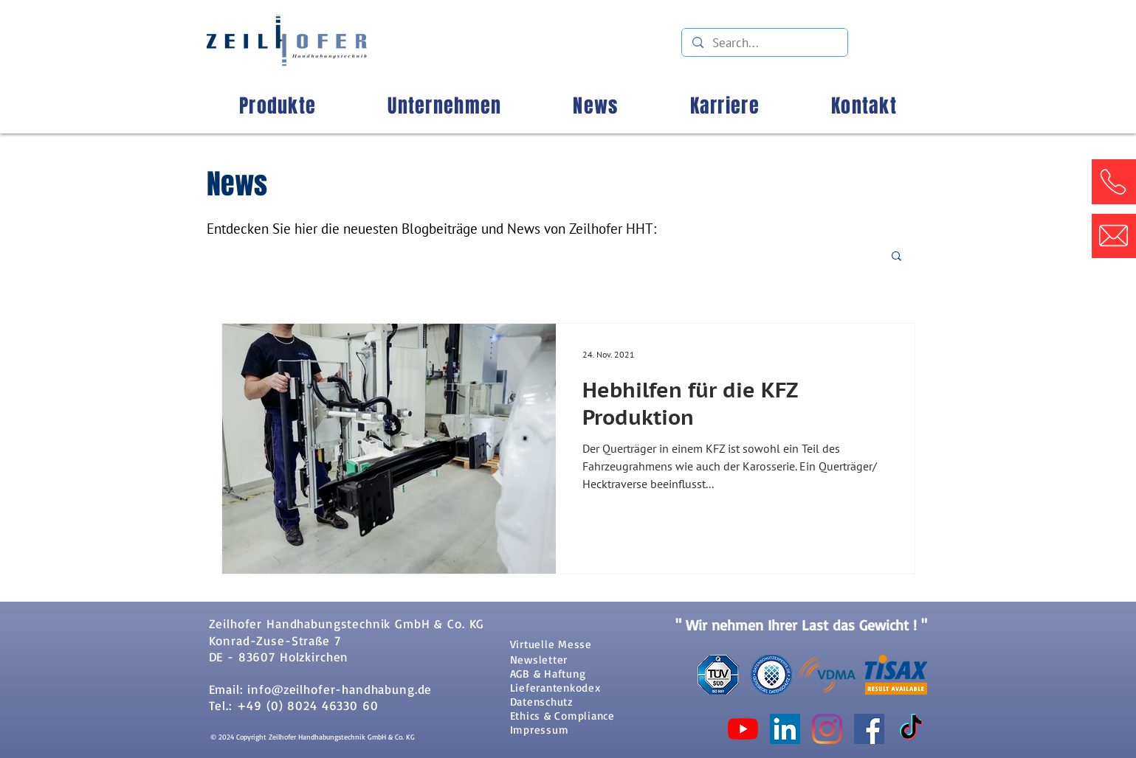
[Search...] (764, 43)
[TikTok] (911, 729)
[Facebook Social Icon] (869, 729)
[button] (1113, 182)
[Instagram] (827, 729)
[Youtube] (743, 729)
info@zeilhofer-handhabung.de (339, 689)
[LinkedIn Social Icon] (785, 729)
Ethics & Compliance (562, 716)
